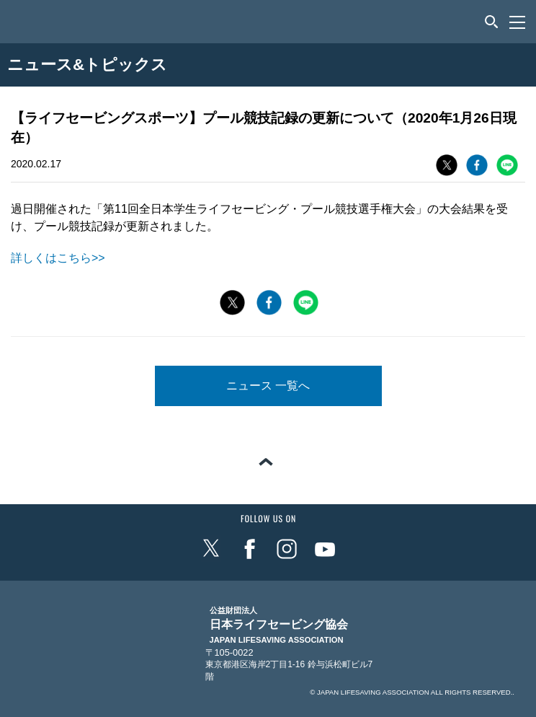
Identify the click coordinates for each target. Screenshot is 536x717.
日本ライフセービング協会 (279, 625)
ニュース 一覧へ (268, 385)
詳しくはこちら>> (58, 258)
